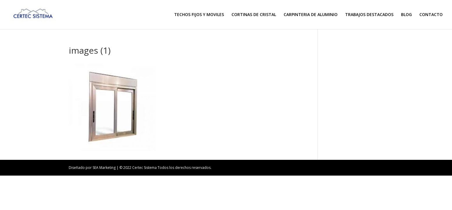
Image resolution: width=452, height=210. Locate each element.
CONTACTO (431, 15)
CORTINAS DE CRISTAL (254, 15)
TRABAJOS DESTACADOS (369, 15)
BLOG (406, 15)
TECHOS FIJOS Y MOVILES (199, 15)
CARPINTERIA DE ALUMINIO (311, 15)
